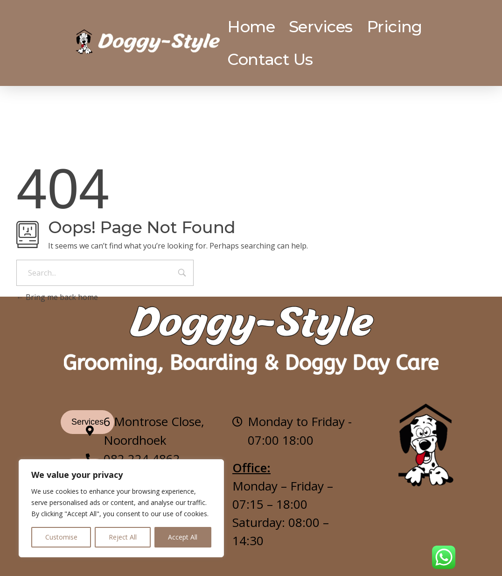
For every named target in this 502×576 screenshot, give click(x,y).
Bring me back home (57, 297)
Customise (61, 537)
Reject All (123, 537)
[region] (121, 508)
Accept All (182, 537)
